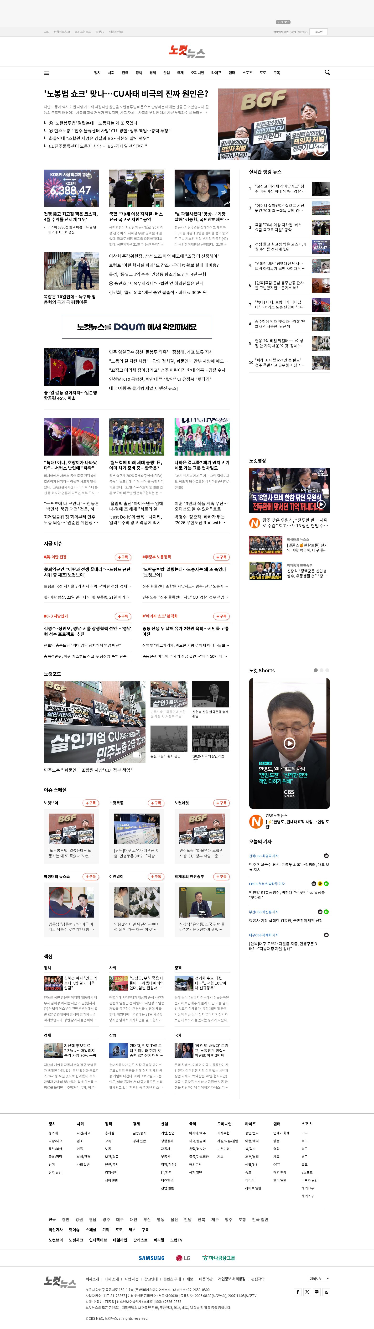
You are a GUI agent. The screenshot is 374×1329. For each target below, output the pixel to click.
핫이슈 (74, 1229)
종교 (248, 1172)
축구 (304, 1141)
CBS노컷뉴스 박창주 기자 (267, 884)
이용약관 (205, 1279)
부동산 (165, 1157)
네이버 (326, 883)
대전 (133, 1219)
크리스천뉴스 (83, 31)
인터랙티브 (98, 1240)
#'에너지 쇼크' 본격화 (160, 616)
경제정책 (111, 1172)
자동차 (165, 1149)
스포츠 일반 (309, 1180)
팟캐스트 (140, 1240)
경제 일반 (139, 1141)
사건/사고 (83, 1133)
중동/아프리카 (199, 1157)
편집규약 (258, 1279)
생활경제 (167, 1141)
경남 (93, 1219)
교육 (108, 1141)
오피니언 (197, 72)
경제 (152, 72)
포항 (242, 1219)
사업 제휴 (132, 1279)
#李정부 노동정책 (156, 557)
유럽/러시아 (197, 1149)
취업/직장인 (169, 1165)
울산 (174, 1219)
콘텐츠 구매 (172, 1279)
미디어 (250, 1180)
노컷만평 (223, 1149)
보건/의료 (112, 1157)
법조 (80, 1141)
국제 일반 (195, 1172)
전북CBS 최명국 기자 (264, 856)
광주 (106, 1219)
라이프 (216, 72)
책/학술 (250, 1149)
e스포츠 (307, 1172)
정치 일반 (55, 1172)
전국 (125, 72)
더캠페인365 (116, 31)
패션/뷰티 (252, 1157)
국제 (180, 72)
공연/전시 (252, 1133)
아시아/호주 (197, 1133)
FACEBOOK (297, 1292)
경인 (65, 1219)
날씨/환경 (83, 1157)
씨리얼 (159, 1240)
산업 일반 (167, 1188)
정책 (138, 72)
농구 (304, 1149)
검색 (325, 72)
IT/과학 (166, 1172)
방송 (276, 1141)
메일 (326, 855)
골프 (304, 1165)
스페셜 (91, 1229)
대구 (120, 1219)
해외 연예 (279, 1172)
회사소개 (92, 1279)
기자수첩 (223, 1133)
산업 (166, 72)
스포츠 (247, 72)
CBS (46, 31)
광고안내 (151, 1279)
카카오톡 (320, 883)
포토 (263, 72)
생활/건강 (252, 1165)
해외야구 (307, 1188)
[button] (316, 670)
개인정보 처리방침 (231, 1279)
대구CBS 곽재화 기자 (264, 935)
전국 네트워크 (62, 31)
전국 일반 (260, 1219)
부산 (147, 1219)
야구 (304, 1133)
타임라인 (120, 1240)
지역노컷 (316, 1279)
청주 (229, 1219)
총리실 (109, 1133)
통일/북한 (55, 1149)
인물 (80, 1149)
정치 (97, 72)
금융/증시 (139, 1133)
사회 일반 (83, 1165)
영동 (161, 1219)
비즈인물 (167, 1180)
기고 (220, 1157)
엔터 (232, 72)
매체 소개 (112, 1279)
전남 (188, 1219)
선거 (52, 1165)
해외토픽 (195, 1165)
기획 (105, 1229)
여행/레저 (252, 1141)
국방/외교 (55, 1141)
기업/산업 (168, 1133)
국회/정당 (55, 1157)
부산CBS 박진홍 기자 (264, 912)
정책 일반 (111, 1180)
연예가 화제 (281, 1133)
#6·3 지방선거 (56, 616)
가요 (276, 1157)
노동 (108, 1149)
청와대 (53, 1133)
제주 (215, 1219)
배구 (304, 1157)
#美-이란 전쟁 (55, 557)
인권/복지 (112, 1165)
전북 (201, 1219)
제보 (132, 1229)
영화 (276, 1149)
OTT (276, 1165)
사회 (111, 72)
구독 (276, 72)
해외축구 (307, 1196)
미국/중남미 (197, 1141)
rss (326, 1292)
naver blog (317, 1292)
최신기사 (56, 1229)
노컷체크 (76, 1240)
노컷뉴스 (187, 51)
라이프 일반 (253, 1188)
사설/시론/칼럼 (227, 1141)
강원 (79, 1219)
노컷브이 (56, 1240)
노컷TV (100, 31)
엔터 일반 (279, 1180)
